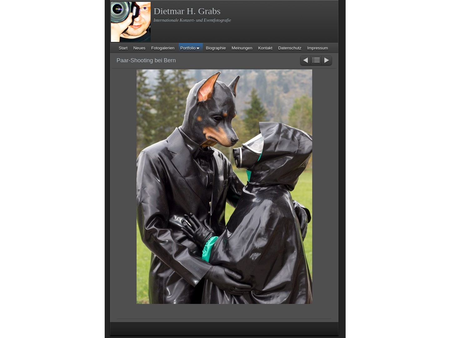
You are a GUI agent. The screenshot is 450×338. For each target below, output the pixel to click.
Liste (316, 60)
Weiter (327, 60)
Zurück (305, 60)
